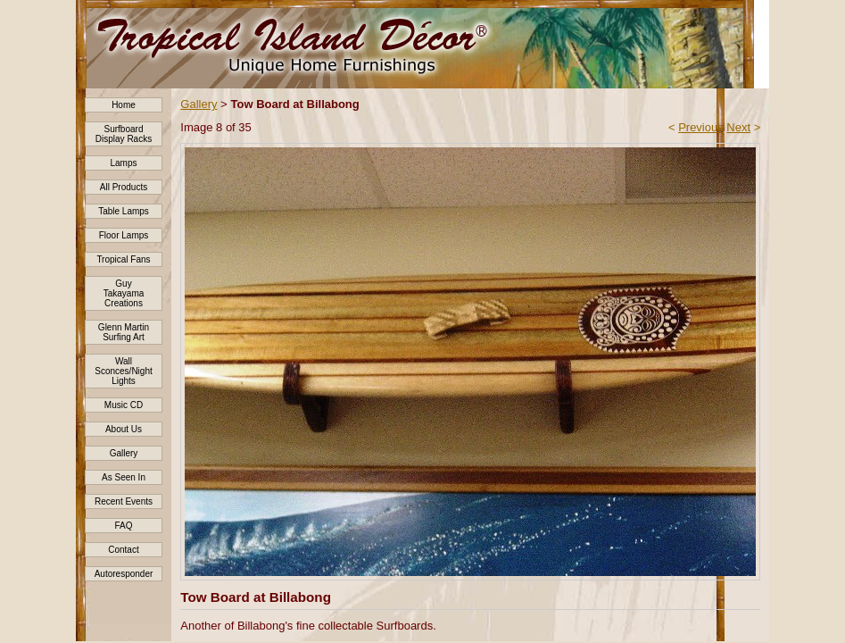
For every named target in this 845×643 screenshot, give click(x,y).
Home (124, 105)
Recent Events (124, 501)
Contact (123, 550)
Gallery (124, 453)
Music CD (123, 405)
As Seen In (123, 477)
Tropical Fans (123, 259)
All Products (123, 187)
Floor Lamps (124, 235)
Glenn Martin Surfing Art (123, 332)
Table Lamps (123, 211)
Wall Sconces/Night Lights (123, 371)
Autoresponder (124, 574)
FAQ (123, 525)
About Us (123, 429)
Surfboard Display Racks (123, 134)
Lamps (123, 163)
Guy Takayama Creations (124, 293)
